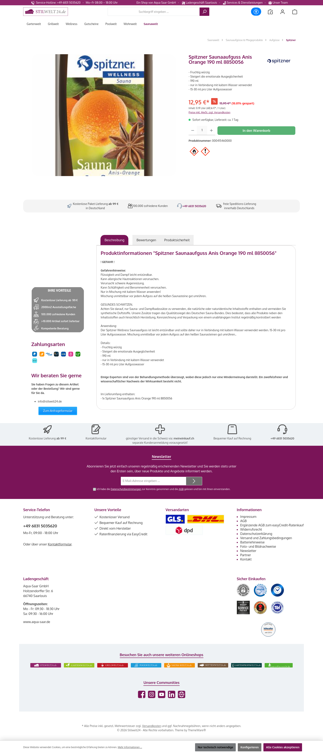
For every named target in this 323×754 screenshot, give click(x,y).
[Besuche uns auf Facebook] (141, 694)
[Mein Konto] (282, 12)
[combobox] (154, 12)
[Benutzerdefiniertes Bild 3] (277, 590)
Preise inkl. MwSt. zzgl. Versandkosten (209, 112)
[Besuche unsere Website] (181, 694)
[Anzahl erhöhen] (211, 130)
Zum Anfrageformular (58, 411)
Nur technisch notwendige (215, 747)
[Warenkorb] (295, 12)
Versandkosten (151, 726)
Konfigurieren (249, 747)
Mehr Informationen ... (130, 747)
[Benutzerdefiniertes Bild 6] (277, 607)
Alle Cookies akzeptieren (282, 747)
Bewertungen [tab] (146, 240)
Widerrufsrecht (251, 529)
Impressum (248, 517)
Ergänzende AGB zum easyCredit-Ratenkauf (272, 525)
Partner (245, 555)
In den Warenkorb (256, 131)
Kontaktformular (96, 438)
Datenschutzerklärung (256, 534)
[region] (103, 115)
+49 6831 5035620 (194, 206)
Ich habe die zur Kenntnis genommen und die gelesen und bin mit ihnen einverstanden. (163, 489)
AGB (181, 489)
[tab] (114, 240)
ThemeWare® (197, 730)
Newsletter (248, 551)
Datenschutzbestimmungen (126, 489)
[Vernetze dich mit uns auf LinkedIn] (171, 694)
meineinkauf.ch (184, 438)
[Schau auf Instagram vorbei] (151, 694)
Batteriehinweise (252, 542)
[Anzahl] (202, 130)
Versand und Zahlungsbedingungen (266, 538)
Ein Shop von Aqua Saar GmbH (156, 2)
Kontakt (246, 559)
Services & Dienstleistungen (243, 2)
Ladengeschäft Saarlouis (199, 2)
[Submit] (194, 481)
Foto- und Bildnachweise (258, 546)
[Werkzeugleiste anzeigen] (256, 12)
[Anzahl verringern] (193, 130)
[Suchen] (204, 12)
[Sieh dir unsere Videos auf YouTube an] (161, 694)
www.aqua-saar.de (36, 622)
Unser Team (278, 2)
